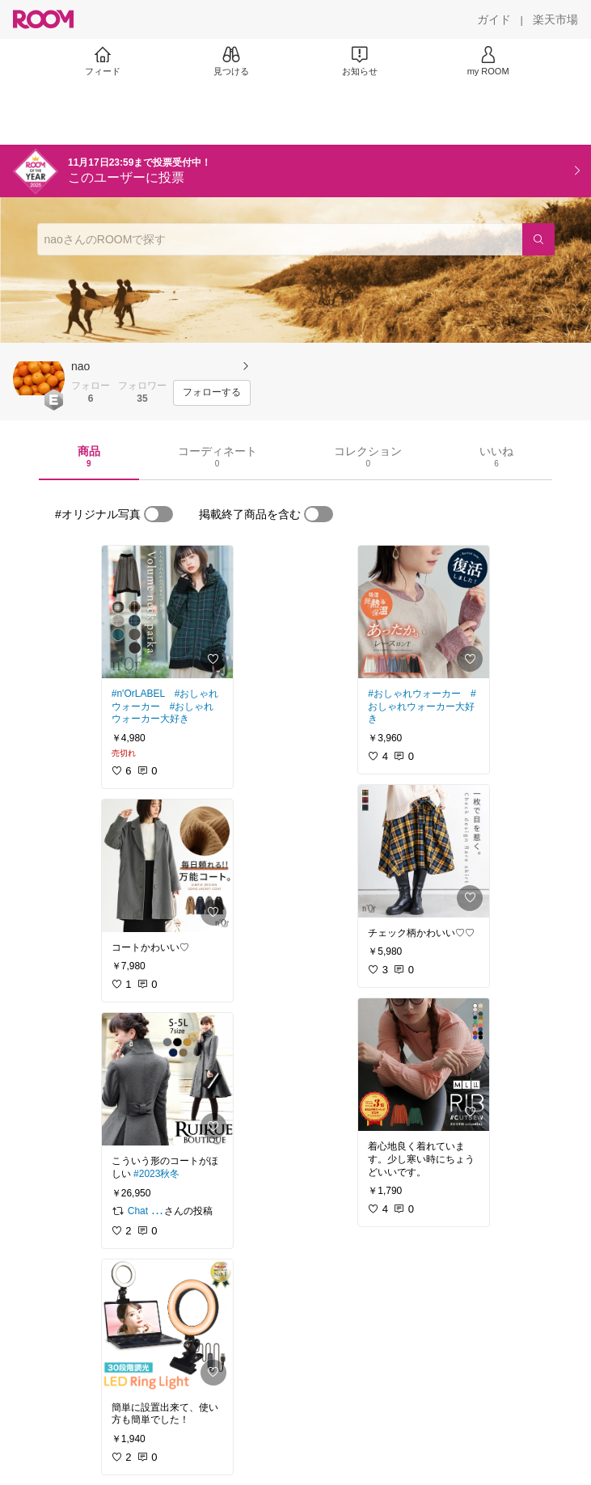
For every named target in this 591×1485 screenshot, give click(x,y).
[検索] (538, 239)
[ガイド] (494, 19)
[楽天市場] (555, 19)
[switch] (158, 514)
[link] (167, 612)
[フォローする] (212, 393)
